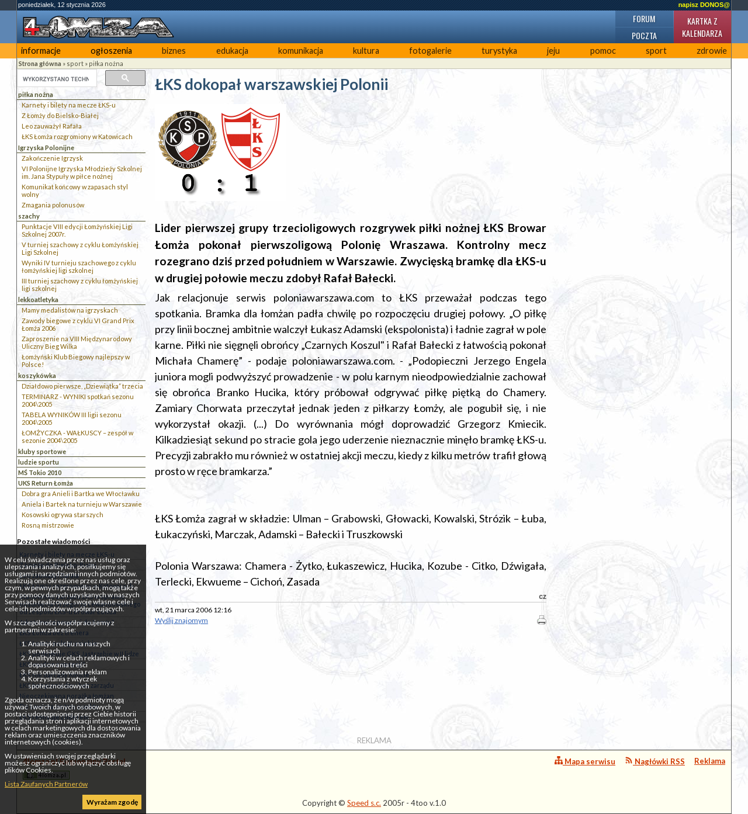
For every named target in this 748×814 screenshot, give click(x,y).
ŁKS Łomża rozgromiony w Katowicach (77, 136)
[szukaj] (56, 79)
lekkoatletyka (38, 299)
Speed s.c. (364, 803)
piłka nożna (106, 63)
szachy (29, 216)
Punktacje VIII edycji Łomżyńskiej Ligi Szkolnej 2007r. (77, 230)
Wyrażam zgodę (112, 802)
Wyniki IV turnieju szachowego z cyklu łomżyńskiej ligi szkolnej (79, 266)
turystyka (499, 51)
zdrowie (712, 51)
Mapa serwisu (585, 761)
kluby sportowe (42, 451)
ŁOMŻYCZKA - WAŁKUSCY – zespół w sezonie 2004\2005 (77, 436)
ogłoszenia (111, 51)
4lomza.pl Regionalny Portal (74, 768)
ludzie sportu (38, 462)
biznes (174, 51)
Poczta (644, 35)
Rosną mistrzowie (48, 525)
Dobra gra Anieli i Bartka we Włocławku (81, 493)
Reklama (709, 760)
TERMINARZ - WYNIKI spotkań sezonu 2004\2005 (78, 400)
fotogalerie (430, 51)
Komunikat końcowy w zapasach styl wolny (75, 190)
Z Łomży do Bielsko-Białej (60, 115)
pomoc (603, 51)
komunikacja (300, 51)
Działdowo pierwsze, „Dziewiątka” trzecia (82, 386)
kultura (366, 51)
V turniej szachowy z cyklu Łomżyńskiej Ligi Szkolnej (80, 248)
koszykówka (37, 375)
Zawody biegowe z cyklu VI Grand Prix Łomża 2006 (78, 324)
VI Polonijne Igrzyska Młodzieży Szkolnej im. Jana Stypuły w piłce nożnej (82, 172)
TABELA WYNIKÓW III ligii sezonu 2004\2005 (72, 418)
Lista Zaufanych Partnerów (46, 784)
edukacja (232, 51)
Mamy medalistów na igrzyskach (70, 310)
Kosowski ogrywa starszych (62, 514)
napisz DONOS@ (704, 4)
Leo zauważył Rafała (52, 126)
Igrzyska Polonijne (46, 147)
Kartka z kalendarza (702, 27)
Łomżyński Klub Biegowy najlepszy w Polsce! (76, 360)
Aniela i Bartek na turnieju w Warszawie (82, 504)
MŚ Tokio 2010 (39, 472)
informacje (41, 51)
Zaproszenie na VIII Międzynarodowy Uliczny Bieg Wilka (77, 342)
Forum (644, 18)
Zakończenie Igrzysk (52, 158)
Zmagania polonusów (53, 205)
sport (656, 51)
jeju (553, 51)
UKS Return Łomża (45, 483)
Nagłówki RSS (655, 761)
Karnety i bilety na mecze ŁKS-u (69, 105)
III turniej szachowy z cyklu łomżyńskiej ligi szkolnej (80, 284)
